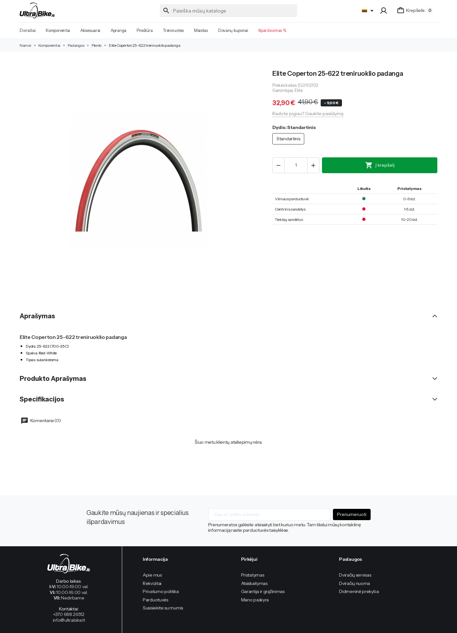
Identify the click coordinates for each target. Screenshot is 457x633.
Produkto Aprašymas (53, 378)
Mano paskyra (255, 600)
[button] (384, 10)
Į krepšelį (379, 165)
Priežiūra (144, 30)
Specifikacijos (42, 399)
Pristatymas (252, 575)
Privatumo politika (161, 591)
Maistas (201, 30)
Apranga (118, 30)
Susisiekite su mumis (163, 608)
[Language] (369, 11)
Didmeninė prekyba (359, 591)
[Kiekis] (295, 165)
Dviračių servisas (355, 575)
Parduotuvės (155, 600)
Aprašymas (37, 316)
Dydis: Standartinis (294, 127)
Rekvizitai (152, 583)
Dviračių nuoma (354, 583)
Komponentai (58, 30)
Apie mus (152, 575)
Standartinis (288, 139)
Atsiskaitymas (254, 583)
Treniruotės (173, 30)
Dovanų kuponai (233, 30)
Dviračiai (27, 30)
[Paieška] (228, 10)
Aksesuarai (90, 30)
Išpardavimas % (272, 30)
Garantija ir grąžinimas (263, 591)
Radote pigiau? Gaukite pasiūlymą (307, 113)
